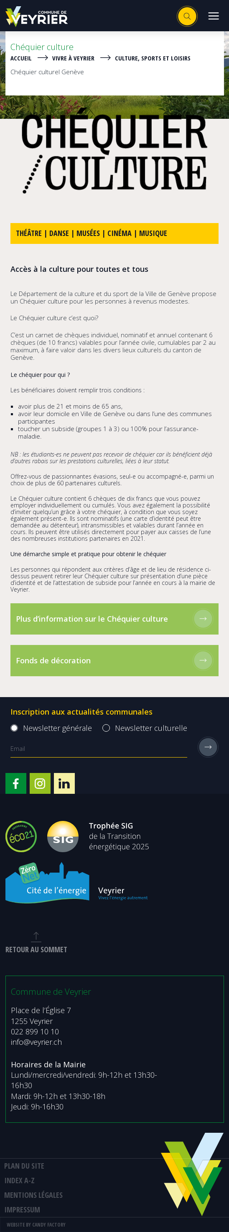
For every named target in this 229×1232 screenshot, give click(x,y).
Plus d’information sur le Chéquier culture (115, 618)
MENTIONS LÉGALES (33, 1195)
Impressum (22, 1209)
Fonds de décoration (115, 660)
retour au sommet (36, 943)
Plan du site (24, 1166)
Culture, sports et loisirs (153, 58)
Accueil (21, 58)
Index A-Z (19, 1180)
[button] (213, 15)
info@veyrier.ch (36, 1042)
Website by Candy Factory (36, 1224)
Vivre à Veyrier (73, 58)
